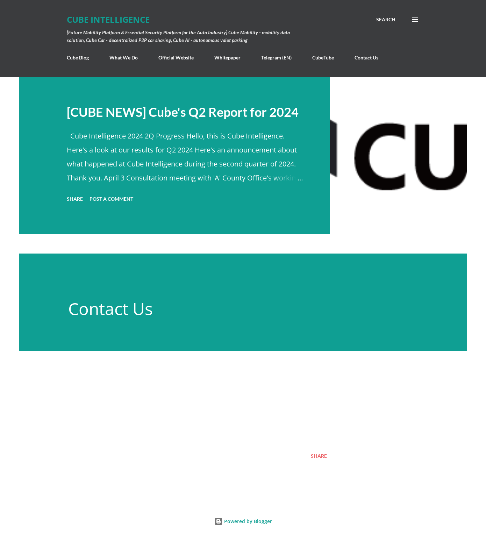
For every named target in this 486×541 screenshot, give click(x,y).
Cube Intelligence (108, 19)
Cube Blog (78, 57)
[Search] (385, 19)
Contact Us (366, 57)
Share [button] (75, 199)
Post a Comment (111, 199)
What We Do (123, 57)
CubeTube (323, 57)
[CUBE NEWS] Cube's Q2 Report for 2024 (183, 112)
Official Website (176, 57)
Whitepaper (227, 57)
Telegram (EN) (276, 57)
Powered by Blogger (243, 521)
